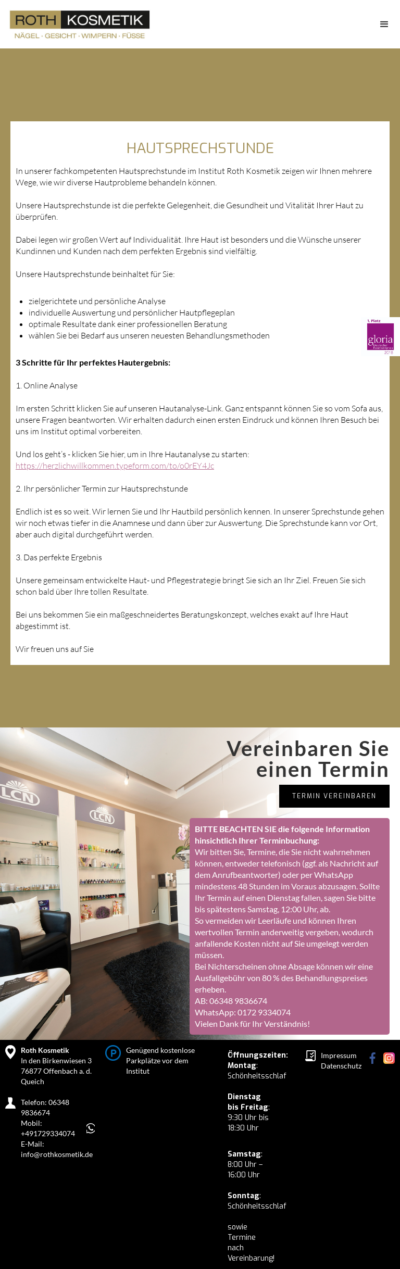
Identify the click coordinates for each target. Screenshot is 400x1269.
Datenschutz (341, 1065)
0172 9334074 (264, 1012)
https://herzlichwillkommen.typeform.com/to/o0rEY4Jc (115, 465)
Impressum (339, 1055)
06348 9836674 (238, 1001)
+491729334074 (48, 1133)
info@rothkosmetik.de (57, 1154)
